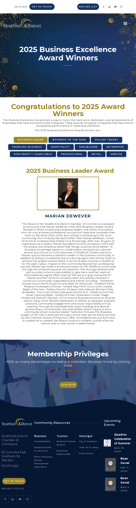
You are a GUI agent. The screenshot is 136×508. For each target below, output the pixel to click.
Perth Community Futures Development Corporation (43, 462)
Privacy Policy (13, 488)
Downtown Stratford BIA (64, 452)
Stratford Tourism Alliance (66, 443)
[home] (22, 24)
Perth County (86, 453)
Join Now (68, 385)
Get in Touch (42, 6)
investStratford (42, 441)
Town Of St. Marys (89, 447)
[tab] (31, 140)
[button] (125, 23)
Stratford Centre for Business (43, 449)
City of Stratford (88, 441)
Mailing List (88, 6)
